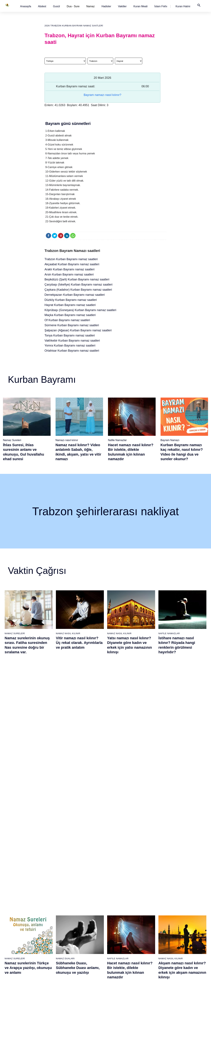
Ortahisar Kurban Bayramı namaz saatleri (72, 350)
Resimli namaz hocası (50, 937)
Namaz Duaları (65, 712)
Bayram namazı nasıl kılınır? (102, 95)
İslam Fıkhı (160, 6)
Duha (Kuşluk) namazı (152, 960)
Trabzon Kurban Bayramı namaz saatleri (71, 259)
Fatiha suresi (79, 931)
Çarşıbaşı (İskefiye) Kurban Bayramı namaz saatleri (78, 284)
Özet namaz (45, 942)
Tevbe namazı (148, 971)
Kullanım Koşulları (149, 1032)
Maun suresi (79, 948)
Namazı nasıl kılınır (67, 440)
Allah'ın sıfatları (13, 966)
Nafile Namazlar (117, 440)
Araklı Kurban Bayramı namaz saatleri (69, 269)
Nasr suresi (79, 966)
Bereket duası (12, 977)
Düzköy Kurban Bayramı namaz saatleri (71, 300)
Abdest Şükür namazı (152, 983)
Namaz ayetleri (13, 954)
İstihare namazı (149, 942)
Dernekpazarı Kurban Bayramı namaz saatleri (75, 294)
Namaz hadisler (13, 948)
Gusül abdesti (12, 937)
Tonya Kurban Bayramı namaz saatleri (70, 335)
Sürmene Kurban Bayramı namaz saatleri (72, 325)
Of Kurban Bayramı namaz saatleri (67, 320)
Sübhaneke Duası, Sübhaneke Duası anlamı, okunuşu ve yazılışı (78, 722)
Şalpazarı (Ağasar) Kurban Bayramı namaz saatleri (78, 330)
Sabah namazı (114, 931)
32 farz (9, 971)
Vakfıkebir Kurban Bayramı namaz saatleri (72, 340)
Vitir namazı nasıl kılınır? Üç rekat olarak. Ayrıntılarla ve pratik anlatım (79, 642)
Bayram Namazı (170, 440)
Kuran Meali (140, 6)
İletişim (178, 960)
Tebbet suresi (80, 971)
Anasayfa (25, 6)
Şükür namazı (148, 931)
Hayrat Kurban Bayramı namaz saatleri (70, 305)
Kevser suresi (80, 954)
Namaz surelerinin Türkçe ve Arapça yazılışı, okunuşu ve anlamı (28, 722)
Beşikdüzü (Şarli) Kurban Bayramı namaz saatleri (77, 279)
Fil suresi (77, 937)
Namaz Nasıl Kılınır (68, 633)
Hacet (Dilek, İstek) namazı (155, 977)
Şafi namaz (45, 948)
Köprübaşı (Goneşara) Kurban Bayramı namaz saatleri (80, 310)
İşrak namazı (147, 937)
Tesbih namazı (148, 948)
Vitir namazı (113, 960)
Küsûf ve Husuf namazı (153, 1000)
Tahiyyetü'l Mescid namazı (154, 989)
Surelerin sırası (13, 960)
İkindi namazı (114, 942)
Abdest (42, 6)
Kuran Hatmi (183, 6)
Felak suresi (79, 983)
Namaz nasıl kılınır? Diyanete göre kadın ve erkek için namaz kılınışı (76, 801)
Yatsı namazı (114, 954)
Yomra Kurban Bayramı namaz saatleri (70, 345)
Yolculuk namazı (149, 994)
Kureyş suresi (80, 942)
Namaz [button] (90, 6)
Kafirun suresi (80, 960)
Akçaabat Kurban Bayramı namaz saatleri (72, 264)
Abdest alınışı (12, 931)
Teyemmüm (11, 942)
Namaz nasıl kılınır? (49, 931)
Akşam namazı (114, 948)
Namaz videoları (47, 954)
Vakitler (122, 6)
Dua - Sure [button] (73, 6)
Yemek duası (12, 983)
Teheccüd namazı (150, 954)
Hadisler (106, 6)
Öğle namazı (113, 937)
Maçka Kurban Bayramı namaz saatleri (70, 315)
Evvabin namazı (149, 966)
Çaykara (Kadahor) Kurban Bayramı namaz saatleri (78, 289)
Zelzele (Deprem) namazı (154, 1006)
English (178, 948)
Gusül (56, 6)
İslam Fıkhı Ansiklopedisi (187, 942)
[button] (25, 6)
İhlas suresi (79, 977)
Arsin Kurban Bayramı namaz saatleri (69, 274)
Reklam (179, 954)
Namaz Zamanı (196, 1032)
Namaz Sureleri (12, 440)
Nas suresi (78, 989)
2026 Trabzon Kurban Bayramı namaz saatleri (74, 25)
